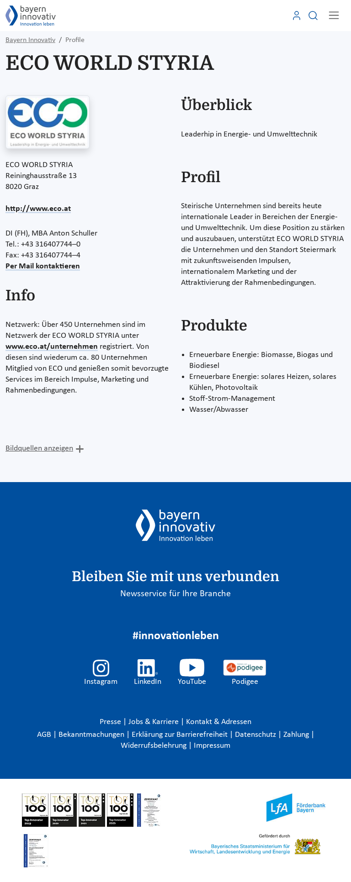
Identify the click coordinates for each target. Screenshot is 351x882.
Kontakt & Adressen (218, 722)
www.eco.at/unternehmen (51, 346)
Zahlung (297, 734)
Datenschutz (256, 734)
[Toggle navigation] (334, 15)
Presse (111, 722)
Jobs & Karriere (154, 722)
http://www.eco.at (38, 209)
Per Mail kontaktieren (42, 266)
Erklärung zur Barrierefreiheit (180, 734)
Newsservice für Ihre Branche (175, 593)
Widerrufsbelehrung (154, 745)
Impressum (212, 745)
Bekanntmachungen (92, 734)
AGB (45, 734)
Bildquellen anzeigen (39, 448)
